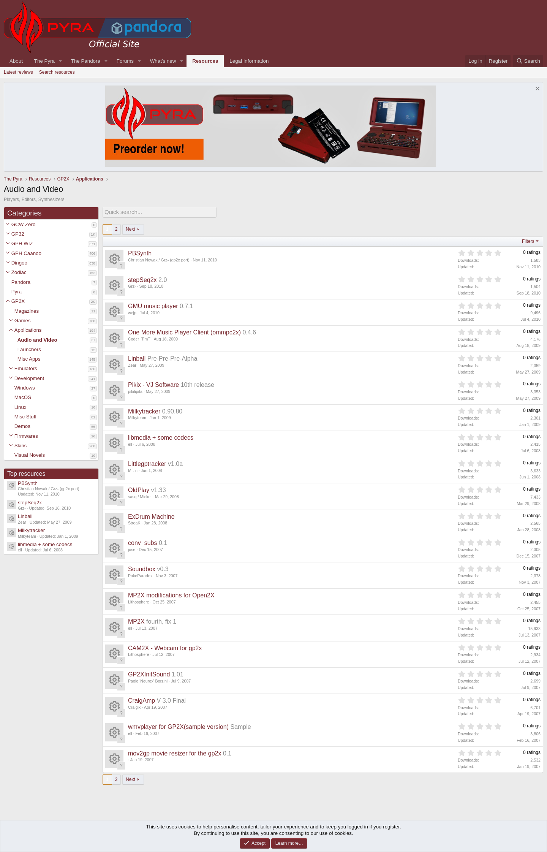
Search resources (57, 72)
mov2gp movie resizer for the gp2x (174, 752)
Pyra (16, 292)
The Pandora (85, 61)
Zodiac (19, 272)
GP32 (17, 234)
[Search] (528, 61)
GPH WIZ (22, 243)
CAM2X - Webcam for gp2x (165, 647)
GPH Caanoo (26, 253)
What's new (163, 61)
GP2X (18, 301)
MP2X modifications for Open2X (171, 594)
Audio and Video (37, 340)
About (16, 61)
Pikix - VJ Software (153, 384)
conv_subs (142, 542)
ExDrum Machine (151, 516)
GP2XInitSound (149, 673)
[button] (7, 224)
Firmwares (26, 436)
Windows (24, 388)
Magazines (26, 311)
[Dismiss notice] (536, 89)
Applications (28, 330)
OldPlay (138, 489)
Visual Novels (29, 455)
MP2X (136, 621)
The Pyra (44, 61)
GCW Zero (23, 224)
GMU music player (153, 305)
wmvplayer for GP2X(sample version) (178, 726)
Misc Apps (29, 359)
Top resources (26, 473)
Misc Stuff (25, 417)
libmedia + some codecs (45, 544)
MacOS (22, 397)
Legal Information (249, 61)
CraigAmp (141, 700)
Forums (125, 61)
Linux (20, 407)
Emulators (25, 368)
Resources (205, 61)
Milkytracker (31, 530)
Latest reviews (18, 72)
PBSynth (28, 483)
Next (130, 228)
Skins (20, 445)
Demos (22, 426)
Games (22, 320)
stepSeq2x (30, 502)
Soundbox (141, 568)
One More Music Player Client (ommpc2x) (184, 331)
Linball (25, 516)
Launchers (29, 349)
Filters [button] (528, 240)
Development (29, 378)
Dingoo (19, 263)
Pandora (20, 282)
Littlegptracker (147, 463)
